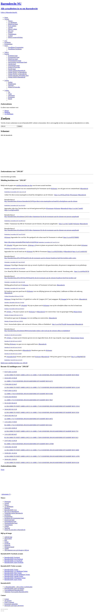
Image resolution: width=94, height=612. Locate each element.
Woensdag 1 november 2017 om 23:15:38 (14, 282)
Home (6, 17)
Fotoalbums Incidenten (15, 49)
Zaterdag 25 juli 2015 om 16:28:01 (12, 335)
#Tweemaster (74, 195)
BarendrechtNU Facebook (12, 557)
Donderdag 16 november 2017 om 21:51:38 (15, 191)
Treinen (10, 32)
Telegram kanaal (9, 547)
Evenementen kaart (13, 57)
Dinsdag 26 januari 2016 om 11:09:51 (13, 321)
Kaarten (6, 54)
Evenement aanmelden (11, 604)
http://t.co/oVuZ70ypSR (59, 324)
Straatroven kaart (9, 520)
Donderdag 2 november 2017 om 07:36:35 (14, 234)
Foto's (6, 45)
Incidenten (7, 42)
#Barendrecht (84, 188)
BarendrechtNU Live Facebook (13, 559)
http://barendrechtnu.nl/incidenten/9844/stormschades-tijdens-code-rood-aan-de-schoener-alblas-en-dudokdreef (37, 331)
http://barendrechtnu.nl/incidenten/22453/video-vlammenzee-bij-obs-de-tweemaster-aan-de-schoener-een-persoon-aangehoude (41, 216)
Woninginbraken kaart (14, 60)
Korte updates (12, 26)
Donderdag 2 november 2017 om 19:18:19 (14, 205)
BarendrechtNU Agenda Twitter (13, 576)
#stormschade (71, 324)
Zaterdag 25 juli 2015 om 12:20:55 (12, 341)
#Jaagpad (64, 299)
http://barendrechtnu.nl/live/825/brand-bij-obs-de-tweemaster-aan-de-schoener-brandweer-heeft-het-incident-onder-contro (40, 258)
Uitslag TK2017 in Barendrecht (17, 72)
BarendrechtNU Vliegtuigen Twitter (15, 578)
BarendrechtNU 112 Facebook (13, 561)
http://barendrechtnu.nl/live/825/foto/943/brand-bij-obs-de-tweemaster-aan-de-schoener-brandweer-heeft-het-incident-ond (40, 278)
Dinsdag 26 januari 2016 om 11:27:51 (13, 315)
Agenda (10, 27)
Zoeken (6, 80)
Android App (8, 537)
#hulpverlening (74, 338)
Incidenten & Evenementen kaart (14, 518)
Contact (6, 90)
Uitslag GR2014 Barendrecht (16, 77)
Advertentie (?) (5, 494)
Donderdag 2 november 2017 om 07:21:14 (48, 242)
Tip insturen (7, 600)
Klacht (10, 99)
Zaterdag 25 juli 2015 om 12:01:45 (12, 347)
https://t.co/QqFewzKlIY (11, 210)
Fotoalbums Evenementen (15, 47)
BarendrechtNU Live (10, 510)
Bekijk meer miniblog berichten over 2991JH (14, 363)
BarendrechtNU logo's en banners (14, 588)
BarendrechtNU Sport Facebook (13, 562)
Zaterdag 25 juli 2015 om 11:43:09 (12, 353)
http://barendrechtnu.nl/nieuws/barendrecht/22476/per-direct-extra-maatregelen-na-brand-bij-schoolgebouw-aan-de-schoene (40, 201)
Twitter (6, 542)
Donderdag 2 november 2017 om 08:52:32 (14, 220)
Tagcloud (10, 85)
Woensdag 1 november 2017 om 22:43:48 (14, 288)
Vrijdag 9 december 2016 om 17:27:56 (13, 296)
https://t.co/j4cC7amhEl (76, 208)
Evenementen (8, 44)
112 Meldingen (12, 22)
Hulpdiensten (12, 84)
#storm (82, 338)
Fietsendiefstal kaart (10, 521)
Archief (10, 36)
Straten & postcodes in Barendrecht (14, 530)
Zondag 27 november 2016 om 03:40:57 (14, 308)
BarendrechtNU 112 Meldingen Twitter (16, 571)
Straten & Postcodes (14, 67)
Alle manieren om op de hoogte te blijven (16, 550)
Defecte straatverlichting (15, 37)
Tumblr (6, 548)
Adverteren (11, 95)
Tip (9, 92)
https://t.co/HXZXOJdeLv (55, 251)
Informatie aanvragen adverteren (14, 605)
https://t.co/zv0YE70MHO (71, 237)
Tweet (2, 469)
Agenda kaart (12, 64)
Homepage (7, 501)
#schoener (38, 356)
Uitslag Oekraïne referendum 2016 (18, 75)
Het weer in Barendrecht (11, 511)
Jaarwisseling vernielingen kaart (17, 62)
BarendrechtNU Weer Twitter (13, 573)
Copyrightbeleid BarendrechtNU (14, 590)
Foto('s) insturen (9, 602)
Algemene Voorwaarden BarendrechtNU (16, 592)
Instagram (7, 545)
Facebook (7, 543)
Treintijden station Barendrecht (13, 513)
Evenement (11, 97)
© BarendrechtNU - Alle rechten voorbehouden (18, 587)
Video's (6, 52)
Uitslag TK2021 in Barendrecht (17, 74)
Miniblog (7, 112)
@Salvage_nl (32, 245)
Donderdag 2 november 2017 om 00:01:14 (14, 248)
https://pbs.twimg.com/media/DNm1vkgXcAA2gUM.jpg (21, 242)
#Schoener (54, 188)
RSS (5, 540)
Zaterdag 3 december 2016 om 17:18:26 (14, 302)
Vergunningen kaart (14, 65)
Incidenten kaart (13, 55)
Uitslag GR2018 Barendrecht (16, 70)
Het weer (10, 31)
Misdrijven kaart (13, 24)
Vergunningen (12, 34)
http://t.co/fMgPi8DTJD (78, 356)
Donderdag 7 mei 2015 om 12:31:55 (13, 360)
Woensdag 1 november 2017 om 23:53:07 (14, 262)
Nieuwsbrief (8, 538)
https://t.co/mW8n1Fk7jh (81, 271)
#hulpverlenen (78, 312)
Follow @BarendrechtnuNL (9, 12)
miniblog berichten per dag (24, 185)
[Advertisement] (47, 164)
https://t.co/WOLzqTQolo (61, 195)
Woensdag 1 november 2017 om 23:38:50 (14, 268)
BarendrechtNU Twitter (11, 569)
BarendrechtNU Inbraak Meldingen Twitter (17, 574)
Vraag (10, 94)
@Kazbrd (9, 245)
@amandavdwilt (11, 356)
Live (5, 41)
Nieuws (10, 21)
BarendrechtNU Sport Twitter (13, 579)
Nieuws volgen (12, 29)
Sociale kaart (12, 69)
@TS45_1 (9, 312)
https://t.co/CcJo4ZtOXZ (79, 251)
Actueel (6, 19)
